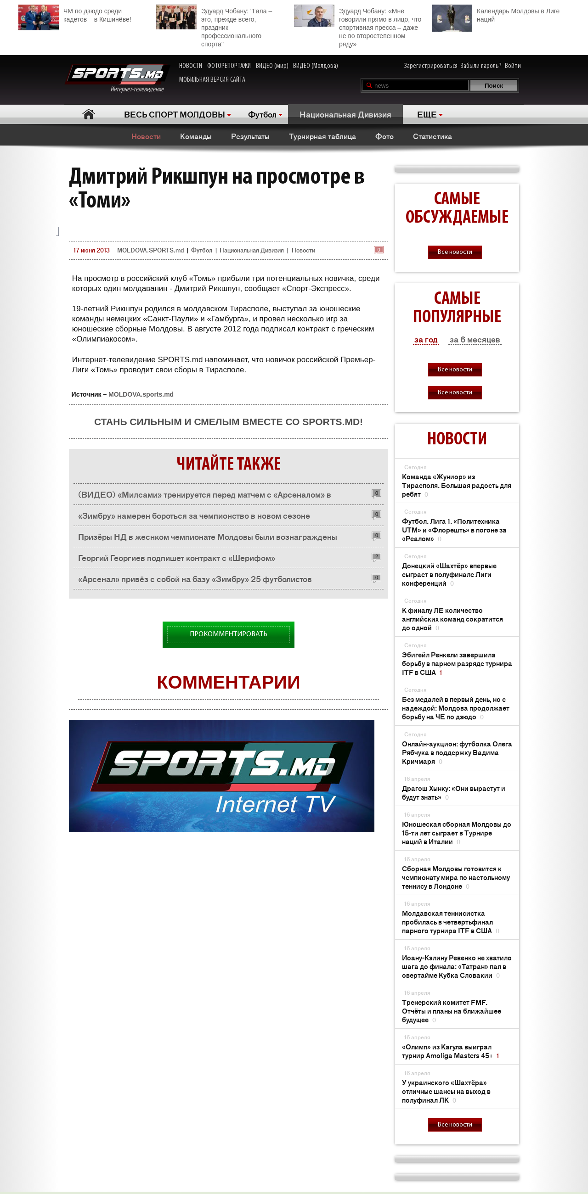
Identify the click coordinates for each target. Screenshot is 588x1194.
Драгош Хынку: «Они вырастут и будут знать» (453, 792)
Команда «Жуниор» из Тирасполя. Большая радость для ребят (456, 485)
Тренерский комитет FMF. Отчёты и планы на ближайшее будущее (451, 1011)
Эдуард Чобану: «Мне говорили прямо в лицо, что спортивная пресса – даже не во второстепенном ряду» (357, 26)
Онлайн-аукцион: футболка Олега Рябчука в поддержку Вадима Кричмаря (457, 752)
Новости (146, 136)
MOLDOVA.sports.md (141, 394)
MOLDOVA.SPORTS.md (150, 250)
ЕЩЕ (427, 113)
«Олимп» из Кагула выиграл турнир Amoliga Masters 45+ (450, 1050)
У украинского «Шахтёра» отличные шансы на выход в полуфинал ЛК (446, 1091)
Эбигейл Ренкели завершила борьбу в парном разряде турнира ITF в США (457, 663)
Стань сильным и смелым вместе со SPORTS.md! (228, 421)
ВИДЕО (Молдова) (315, 66)
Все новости (455, 252)
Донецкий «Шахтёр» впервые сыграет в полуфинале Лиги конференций (449, 574)
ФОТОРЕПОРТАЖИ (229, 66)
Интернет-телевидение (117, 78)
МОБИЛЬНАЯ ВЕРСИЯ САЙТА (212, 80)
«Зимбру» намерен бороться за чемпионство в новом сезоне (194, 515)
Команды (196, 136)
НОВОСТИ (190, 66)
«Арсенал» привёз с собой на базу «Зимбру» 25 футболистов (195, 578)
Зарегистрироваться (431, 66)
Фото (384, 136)
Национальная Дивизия (345, 113)
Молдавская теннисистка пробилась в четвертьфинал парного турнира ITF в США (450, 921)
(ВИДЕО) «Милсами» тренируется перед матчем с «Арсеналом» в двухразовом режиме (204, 496)
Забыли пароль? (481, 66)
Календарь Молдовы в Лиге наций (496, 14)
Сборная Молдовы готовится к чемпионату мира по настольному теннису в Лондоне (456, 877)
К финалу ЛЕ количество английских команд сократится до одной (452, 618)
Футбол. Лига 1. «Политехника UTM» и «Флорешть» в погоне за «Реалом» (454, 529)
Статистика (432, 136)
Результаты (250, 136)
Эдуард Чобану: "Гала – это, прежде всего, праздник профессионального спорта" (214, 26)
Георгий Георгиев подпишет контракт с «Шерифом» (176, 557)
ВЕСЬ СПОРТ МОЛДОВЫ (174, 113)
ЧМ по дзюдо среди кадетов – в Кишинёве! (74, 14)
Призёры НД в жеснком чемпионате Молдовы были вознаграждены (207, 536)
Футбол (262, 113)
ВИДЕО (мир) (272, 66)
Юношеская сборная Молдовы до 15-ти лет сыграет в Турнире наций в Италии (456, 832)
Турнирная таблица (322, 136)
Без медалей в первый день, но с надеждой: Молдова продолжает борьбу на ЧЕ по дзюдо (455, 708)
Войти (513, 66)
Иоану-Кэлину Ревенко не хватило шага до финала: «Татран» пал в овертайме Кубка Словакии (457, 966)
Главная (88, 114)
